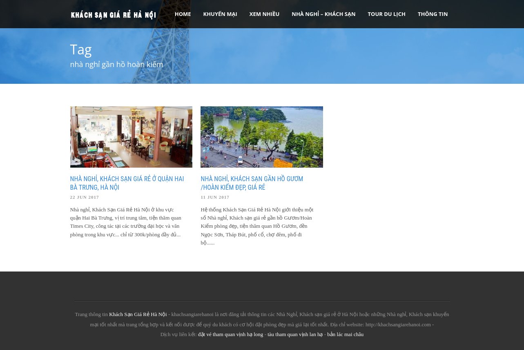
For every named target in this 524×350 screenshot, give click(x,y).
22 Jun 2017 (84, 197)
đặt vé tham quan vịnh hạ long (230, 334)
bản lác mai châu (345, 334)
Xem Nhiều (265, 14)
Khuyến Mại (220, 14)
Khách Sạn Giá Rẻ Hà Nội (138, 314)
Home (183, 14)
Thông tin (433, 14)
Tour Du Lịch (387, 14)
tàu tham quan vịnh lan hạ (295, 334)
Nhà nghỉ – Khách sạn (323, 14)
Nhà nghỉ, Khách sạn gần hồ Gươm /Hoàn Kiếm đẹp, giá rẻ (252, 183)
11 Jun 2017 (215, 197)
